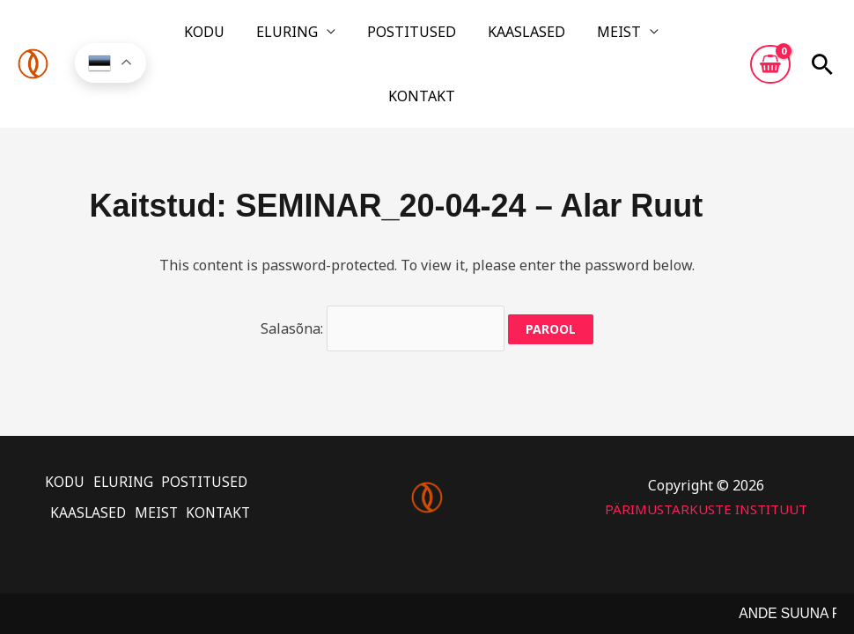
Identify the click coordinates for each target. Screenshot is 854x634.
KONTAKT (636, 38)
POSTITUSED (377, 38)
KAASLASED (474, 38)
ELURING (270, 38)
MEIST (549, 38)
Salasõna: (383, 273)
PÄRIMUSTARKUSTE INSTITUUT (705, 443)
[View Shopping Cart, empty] (770, 37)
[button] (822, 38)
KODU (205, 38)
